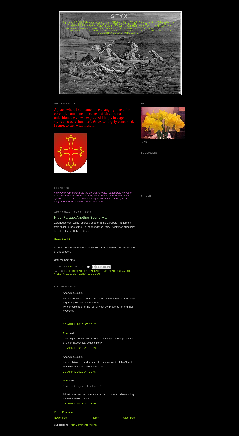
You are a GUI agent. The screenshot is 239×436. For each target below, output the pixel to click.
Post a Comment (63, 412)
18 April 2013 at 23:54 (80, 403)
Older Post (129, 417)
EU (66, 271)
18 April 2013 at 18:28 (80, 347)
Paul (65, 333)
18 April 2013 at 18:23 (80, 324)
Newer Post (60, 417)
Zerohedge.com (89, 274)
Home (95, 417)
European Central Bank (84, 271)
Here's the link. (62, 239)
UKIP (75, 274)
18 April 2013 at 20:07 (80, 371)
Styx (120, 16)
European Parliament (116, 271)
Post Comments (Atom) (83, 424)
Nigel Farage (62, 274)
